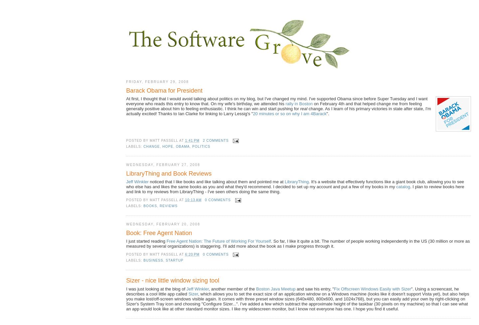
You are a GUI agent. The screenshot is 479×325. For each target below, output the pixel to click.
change (151, 146)
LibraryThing (297, 181)
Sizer (193, 293)
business (153, 260)
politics (201, 146)
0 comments (218, 200)
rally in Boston (299, 103)
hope (167, 146)
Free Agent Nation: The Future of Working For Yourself (219, 241)
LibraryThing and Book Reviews (169, 173)
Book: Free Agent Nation (159, 233)
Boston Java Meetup (276, 288)
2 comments (216, 140)
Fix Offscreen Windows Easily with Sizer (372, 288)
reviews (169, 206)
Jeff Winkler (137, 181)
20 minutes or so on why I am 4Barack (289, 113)
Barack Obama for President (164, 90)
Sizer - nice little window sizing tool (172, 280)
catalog (403, 186)
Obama (183, 146)
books (150, 206)
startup (174, 260)
